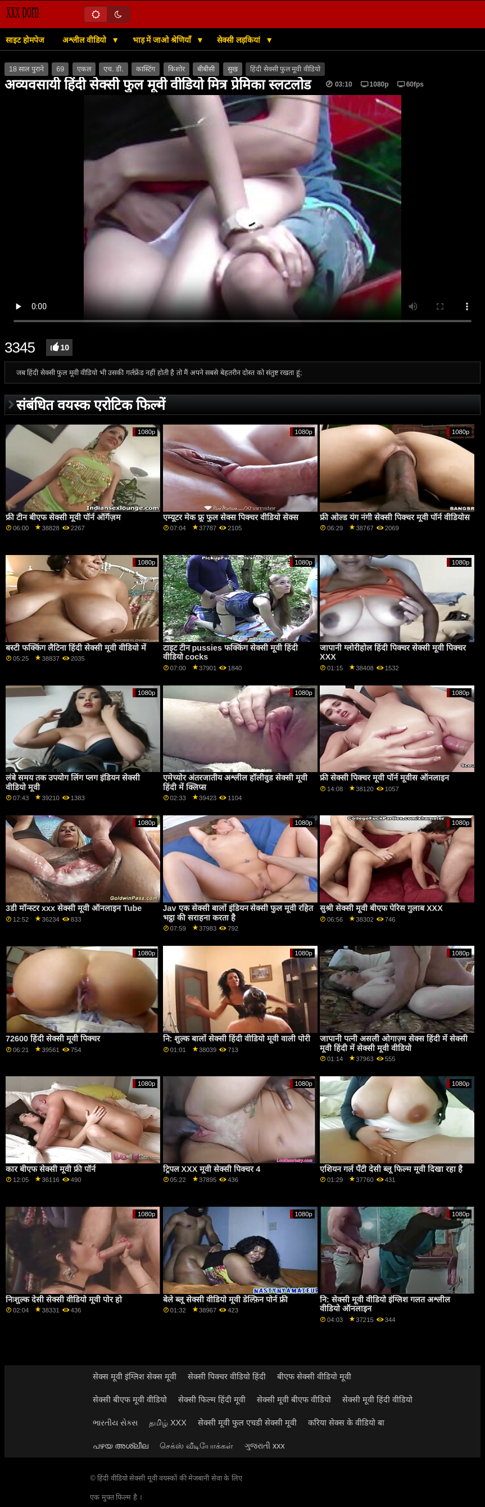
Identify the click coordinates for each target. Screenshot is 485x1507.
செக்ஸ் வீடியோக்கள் (196, 1445)
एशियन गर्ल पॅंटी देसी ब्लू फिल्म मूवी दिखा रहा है (391, 1169)
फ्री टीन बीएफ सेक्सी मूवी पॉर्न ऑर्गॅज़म (63, 517)
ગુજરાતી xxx (264, 1445)
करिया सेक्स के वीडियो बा (346, 1422)
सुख (233, 69)
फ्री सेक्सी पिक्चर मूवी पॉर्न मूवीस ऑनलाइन (384, 777)
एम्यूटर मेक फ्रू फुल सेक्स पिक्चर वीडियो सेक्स (230, 517)
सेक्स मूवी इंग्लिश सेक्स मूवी (134, 1376)
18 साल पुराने (26, 69)
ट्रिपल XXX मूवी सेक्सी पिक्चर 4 (212, 1169)
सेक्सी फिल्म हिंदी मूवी (212, 1399)
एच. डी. (113, 69)
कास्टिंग (145, 69)
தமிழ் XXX (168, 1422)
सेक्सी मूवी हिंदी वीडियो (377, 1399)
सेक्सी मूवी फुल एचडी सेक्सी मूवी (247, 1422)
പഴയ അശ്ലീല (120, 1445)
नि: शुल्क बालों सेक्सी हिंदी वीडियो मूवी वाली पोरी (237, 1038)
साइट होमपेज (25, 39)
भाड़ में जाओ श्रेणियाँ (163, 39)
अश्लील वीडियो (85, 39)
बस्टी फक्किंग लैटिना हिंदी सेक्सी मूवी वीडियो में (76, 647)
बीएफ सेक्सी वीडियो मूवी (314, 1376)
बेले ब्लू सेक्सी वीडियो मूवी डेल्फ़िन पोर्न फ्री (225, 1299)
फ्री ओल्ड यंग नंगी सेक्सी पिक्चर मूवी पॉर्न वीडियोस (395, 517)
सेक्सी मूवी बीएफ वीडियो (294, 1399)
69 (60, 69)
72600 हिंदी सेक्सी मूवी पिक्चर (53, 1038)
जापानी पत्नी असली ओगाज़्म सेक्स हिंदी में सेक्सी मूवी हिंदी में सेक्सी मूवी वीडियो (394, 1043)
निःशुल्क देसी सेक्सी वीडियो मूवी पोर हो (64, 1299)
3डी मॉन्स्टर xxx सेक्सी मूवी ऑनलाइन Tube (74, 908)
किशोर (176, 69)
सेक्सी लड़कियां (239, 39)
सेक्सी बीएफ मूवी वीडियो (130, 1399)
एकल (84, 69)
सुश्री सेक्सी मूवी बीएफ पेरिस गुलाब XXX (381, 908)
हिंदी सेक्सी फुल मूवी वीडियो (285, 69)
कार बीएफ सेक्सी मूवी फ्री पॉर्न (51, 1169)
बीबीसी (206, 69)
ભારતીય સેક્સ (115, 1422)
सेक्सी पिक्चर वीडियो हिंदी (227, 1376)
